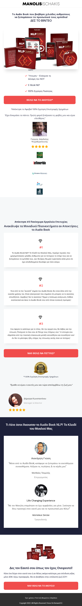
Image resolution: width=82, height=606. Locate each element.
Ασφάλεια (53, 598)
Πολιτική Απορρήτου (42, 598)
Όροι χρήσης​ (29, 598)
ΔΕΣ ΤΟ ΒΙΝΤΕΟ (41, 20)
